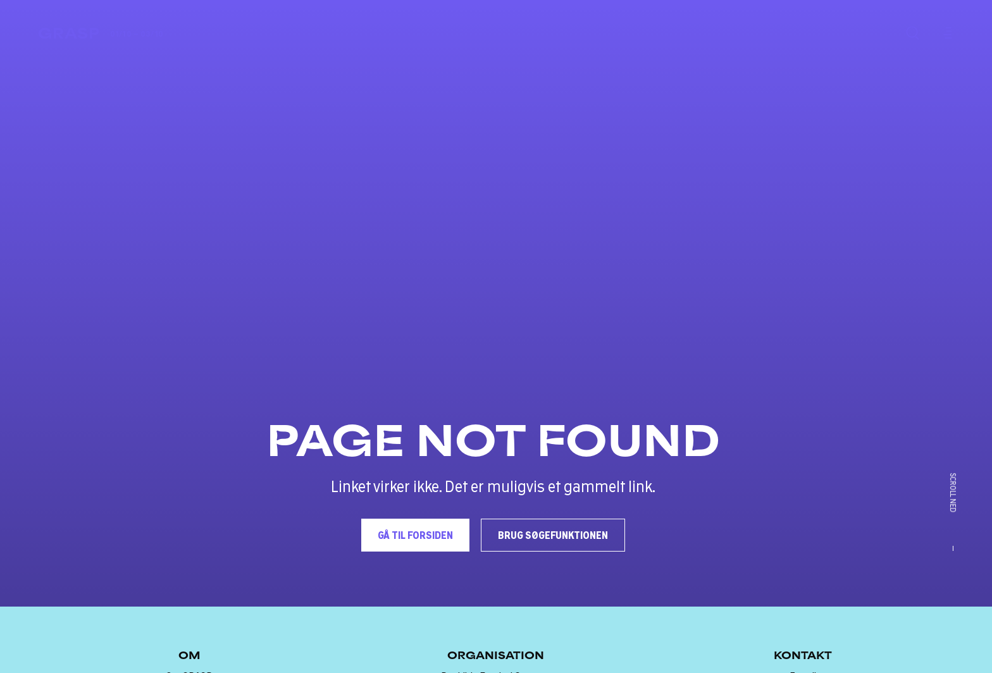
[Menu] (945, 33)
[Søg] (912, 33)
